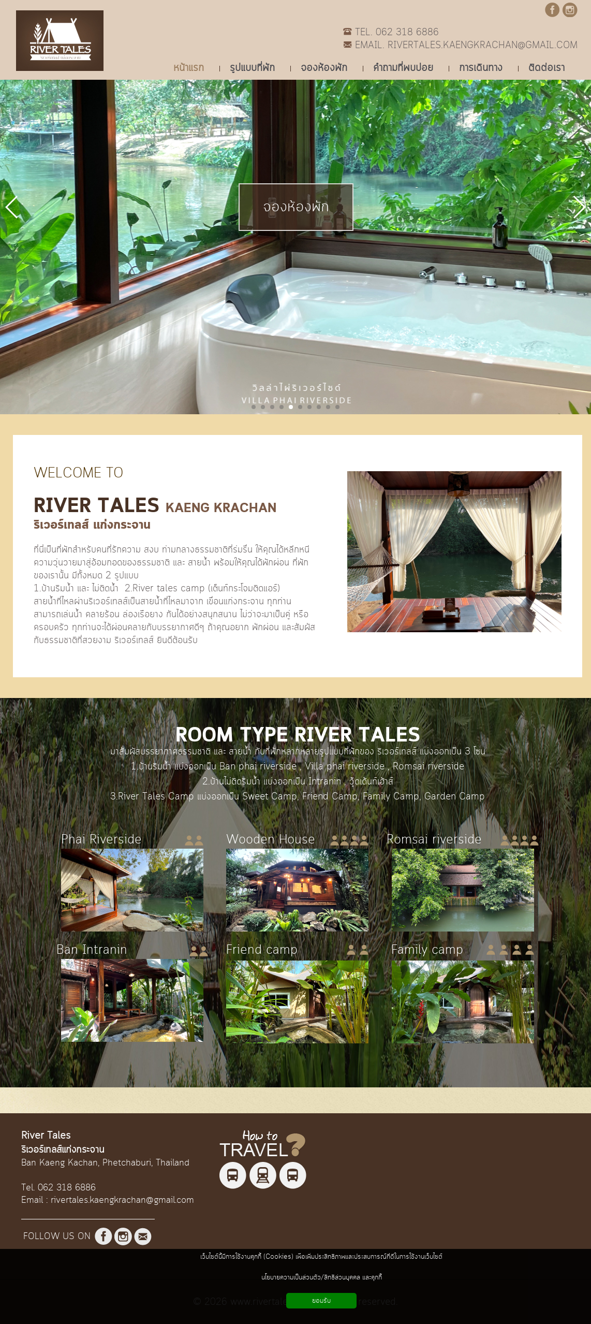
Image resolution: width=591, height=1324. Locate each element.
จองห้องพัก (296, 207)
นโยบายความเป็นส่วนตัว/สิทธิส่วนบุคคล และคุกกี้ (321, 1277)
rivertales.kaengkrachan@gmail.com (122, 1200)
